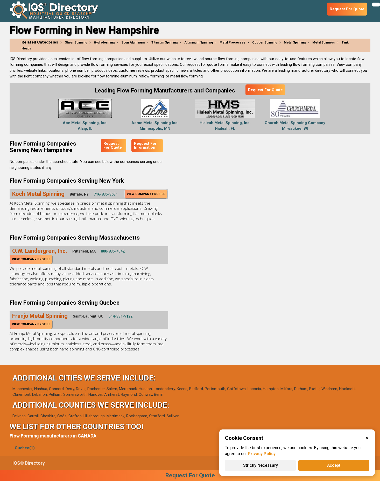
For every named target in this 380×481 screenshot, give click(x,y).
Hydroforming (104, 42)
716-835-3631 (106, 194)
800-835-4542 (113, 251)
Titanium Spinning (164, 42)
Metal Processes (232, 42)
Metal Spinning (295, 42)
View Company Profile (146, 194)
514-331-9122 (120, 316)
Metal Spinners (323, 42)
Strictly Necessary (260, 465)
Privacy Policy (262, 453)
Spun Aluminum (133, 42)
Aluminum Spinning (198, 42)
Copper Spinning (264, 42)
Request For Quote (265, 90)
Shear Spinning (76, 42)
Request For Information (145, 145)
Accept (333, 465)
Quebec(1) (25, 448)
